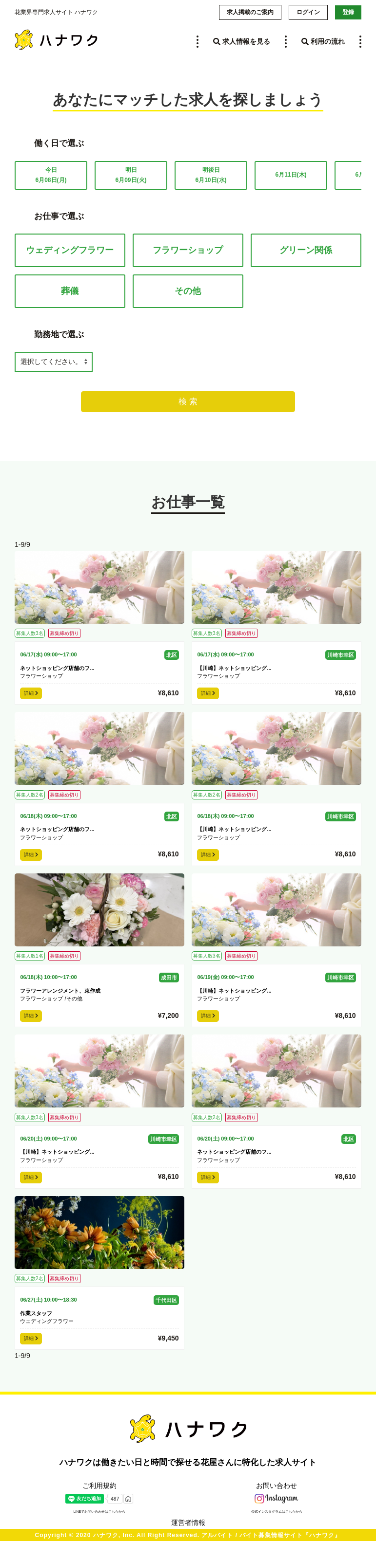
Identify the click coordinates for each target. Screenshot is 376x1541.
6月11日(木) (290, 174)
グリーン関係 (305, 250)
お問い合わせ (276, 1485)
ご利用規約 (99, 1485)
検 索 (188, 401)
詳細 (31, 693)
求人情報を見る (241, 41)
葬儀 (70, 291)
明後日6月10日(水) (210, 175)
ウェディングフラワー (70, 250)
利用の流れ (323, 41)
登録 (348, 12)
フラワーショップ (188, 250)
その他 (188, 291)
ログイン (308, 12)
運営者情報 (188, 1522)
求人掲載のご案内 (250, 12)
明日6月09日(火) (130, 175)
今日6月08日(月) (50, 175)
